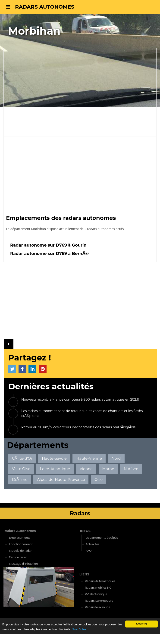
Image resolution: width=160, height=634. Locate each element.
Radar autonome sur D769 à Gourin (48, 245)
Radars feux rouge (97, 607)
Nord (116, 458)
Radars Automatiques (100, 581)
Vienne (86, 469)
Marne (108, 469)
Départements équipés (102, 537)
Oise (98, 479)
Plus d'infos (79, 629)
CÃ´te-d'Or (22, 458)
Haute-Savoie (54, 458)
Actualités (93, 544)
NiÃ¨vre (131, 469)
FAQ (89, 550)
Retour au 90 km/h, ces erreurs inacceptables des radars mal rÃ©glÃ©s (78, 427)
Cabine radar (18, 557)
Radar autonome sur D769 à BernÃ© (49, 253)
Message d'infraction (23, 563)
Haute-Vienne (89, 458)
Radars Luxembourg (99, 600)
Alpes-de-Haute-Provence (61, 479)
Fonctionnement (21, 544)
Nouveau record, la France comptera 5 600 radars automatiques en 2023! (80, 399)
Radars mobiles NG (98, 587)
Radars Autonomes (19, 531)
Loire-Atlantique (55, 469)
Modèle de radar (20, 550)
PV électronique (96, 594)
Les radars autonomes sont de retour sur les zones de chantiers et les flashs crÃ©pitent (82, 413)
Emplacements (19, 537)
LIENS (84, 574)
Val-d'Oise (21, 469)
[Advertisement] (80, 173)
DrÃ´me (20, 479)
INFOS (85, 531)
